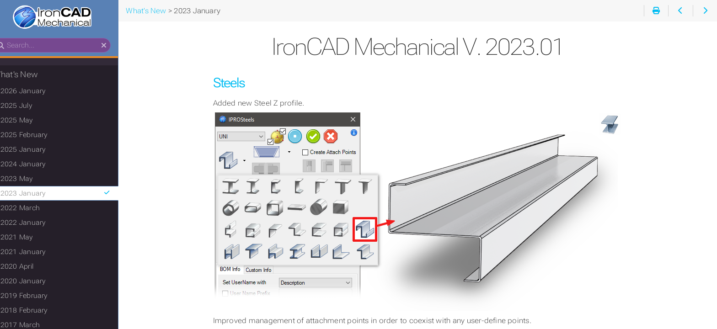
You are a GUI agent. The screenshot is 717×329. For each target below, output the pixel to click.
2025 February (38, 136)
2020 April (31, 267)
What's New (29, 75)
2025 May (31, 121)
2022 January (37, 223)
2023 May (31, 179)
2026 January (37, 92)
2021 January (37, 253)
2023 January (72, 194)
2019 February (38, 296)
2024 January (37, 165)
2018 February (38, 311)
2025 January (37, 150)
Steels (238, 82)
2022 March (34, 209)
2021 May (31, 238)
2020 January (37, 282)
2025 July (30, 106)
